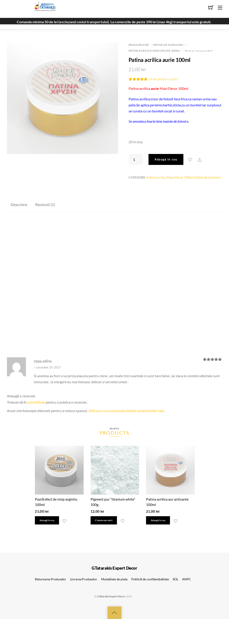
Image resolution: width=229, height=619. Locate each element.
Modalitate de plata (114, 579)
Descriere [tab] (19, 204)
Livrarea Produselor (83, 579)
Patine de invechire (168, 44)
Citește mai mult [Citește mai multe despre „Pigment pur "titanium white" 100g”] (103, 520)
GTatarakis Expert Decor (111, 596)
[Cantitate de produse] (136, 159)
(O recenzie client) (163, 79)
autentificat (36, 402)
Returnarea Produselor (50, 579)
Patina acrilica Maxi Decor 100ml (154, 50)
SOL (175, 579)
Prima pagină (139, 44)
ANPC (186, 579)
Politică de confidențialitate (150, 579)
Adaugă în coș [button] (47, 520)
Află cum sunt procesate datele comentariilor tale (126, 410)
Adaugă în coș (166, 159)
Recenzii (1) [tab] (45, 204)
